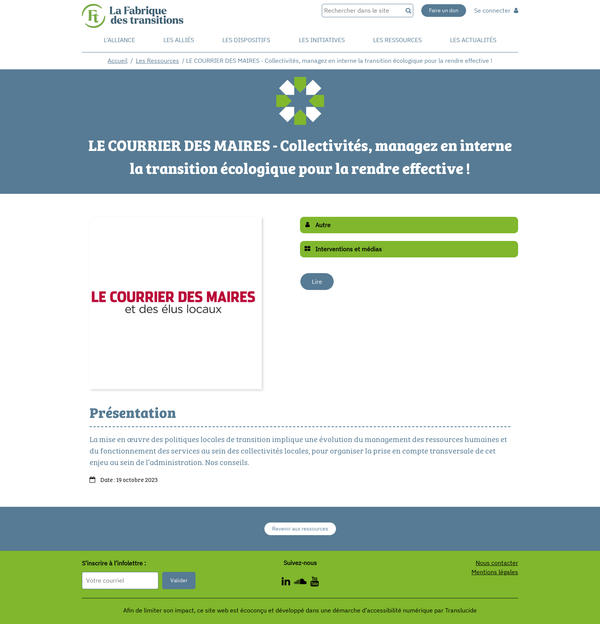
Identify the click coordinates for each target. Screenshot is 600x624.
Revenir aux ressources (300, 528)
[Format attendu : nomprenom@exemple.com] (120, 580)
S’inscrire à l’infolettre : (114, 563)
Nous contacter (497, 563)
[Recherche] (408, 10)
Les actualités (473, 40)
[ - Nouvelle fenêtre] (288, 582)
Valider (179, 580)
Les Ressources (157, 60)
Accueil (117, 60)
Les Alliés (178, 40)
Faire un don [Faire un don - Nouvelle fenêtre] (443, 10)
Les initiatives (322, 40)
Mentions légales (494, 572)
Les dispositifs (246, 40)
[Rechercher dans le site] (362, 10)
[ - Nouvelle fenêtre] (314, 582)
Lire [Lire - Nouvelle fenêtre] (317, 281)
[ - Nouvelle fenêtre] (302, 582)
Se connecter (496, 10)
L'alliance (119, 40)
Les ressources (397, 40)
